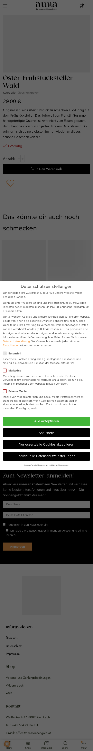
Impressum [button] (64, 465)
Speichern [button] (46, 432)
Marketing (13, 371)
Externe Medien (17, 391)
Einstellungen (11, 345)
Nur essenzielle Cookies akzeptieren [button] (46, 444)
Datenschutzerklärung (16, 341)
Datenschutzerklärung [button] (48, 465)
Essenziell (13, 353)
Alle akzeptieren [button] (46, 421)
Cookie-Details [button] (30, 465)
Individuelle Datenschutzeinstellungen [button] (46, 455)
